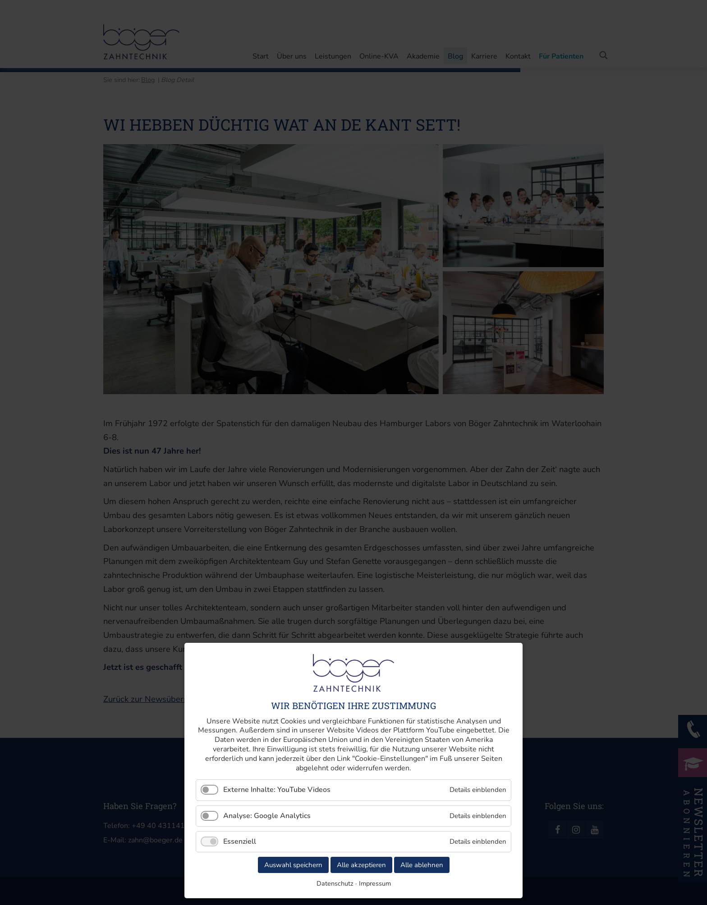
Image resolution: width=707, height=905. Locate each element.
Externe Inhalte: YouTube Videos (277, 790)
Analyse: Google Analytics (267, 816)
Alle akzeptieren (361, 864)
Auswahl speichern (293, 864)
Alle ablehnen (421, 864)
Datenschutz (335, 883)
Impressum (375, 883)
